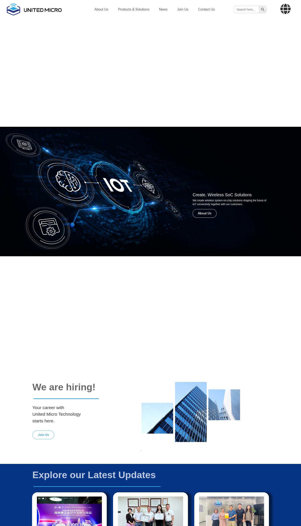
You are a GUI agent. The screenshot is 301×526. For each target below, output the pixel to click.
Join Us (182, 9)
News (163, 9)
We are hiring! (64, 379)
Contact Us (206, 9)
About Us (101, 9)
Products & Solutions (133, 9)
